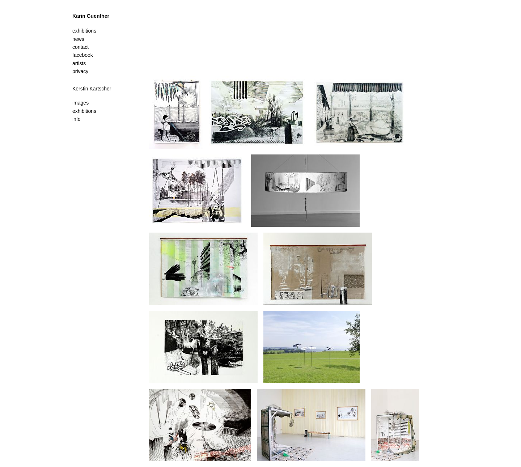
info (76, 119)
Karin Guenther (90, 16)
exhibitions (84, 111)
